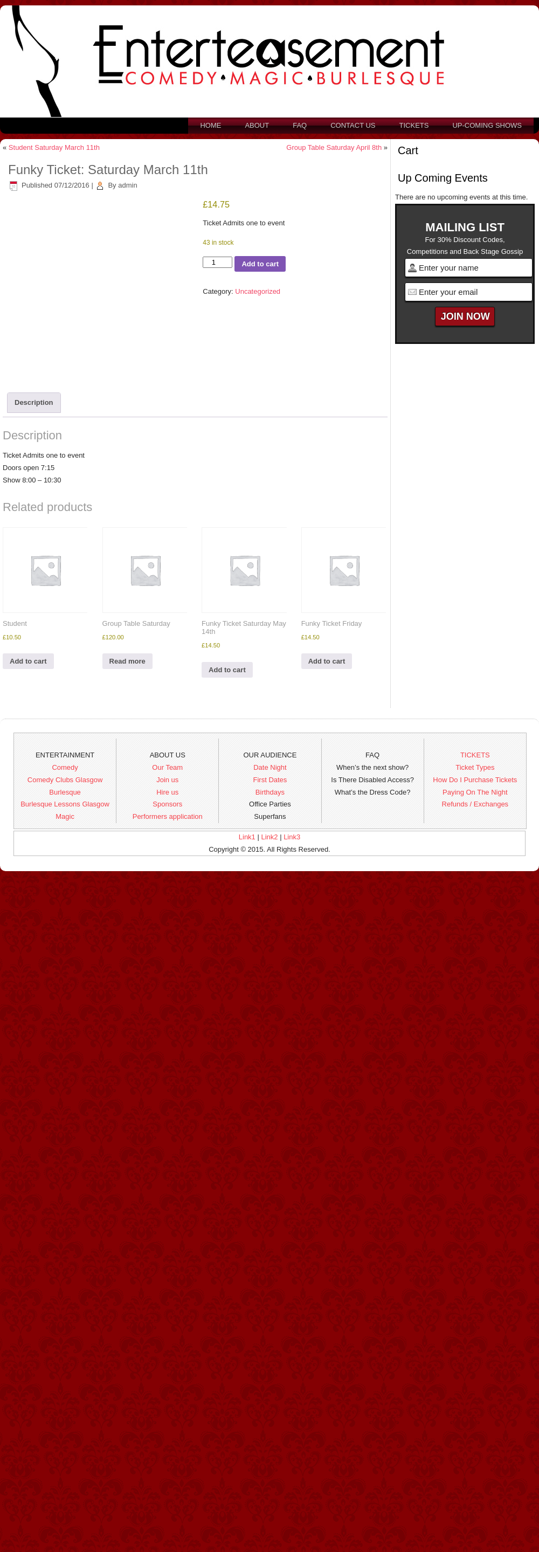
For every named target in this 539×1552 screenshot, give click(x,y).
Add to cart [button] (28, 661)
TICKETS (475, 755)
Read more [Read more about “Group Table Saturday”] (127, 661)
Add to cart (260, 264)
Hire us (167, 792)
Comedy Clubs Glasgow (64, 780)
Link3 (292, 837)
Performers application (168, 816)
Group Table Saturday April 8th (334, 147)
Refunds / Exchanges (475, 804)
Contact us (352, 125)
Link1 (247, 837)
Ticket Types (474, 767)
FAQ (300, 125)
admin (127, 185)
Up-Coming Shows (487, 125)
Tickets (414, 125)
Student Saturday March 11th (54, 147)
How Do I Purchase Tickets (475, 780)
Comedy (65, 767)
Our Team (167, 767)
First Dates (270, 780)
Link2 (269, 837)
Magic (65, 816)
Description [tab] (34, 402)
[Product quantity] (217, 262)
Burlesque (65, 792)
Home (210, 125)
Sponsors (167, 804)
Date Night (269, 767)
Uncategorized (257, 291)
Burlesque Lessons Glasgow (64, 804)
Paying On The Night (475, 792)
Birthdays (270, 792)
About (257, 125)
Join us (167, 780)
